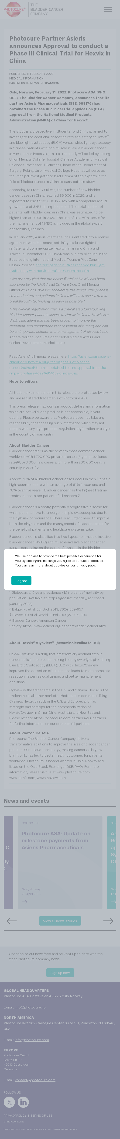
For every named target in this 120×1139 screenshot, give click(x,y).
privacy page (86, 565)
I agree (21, 580)
